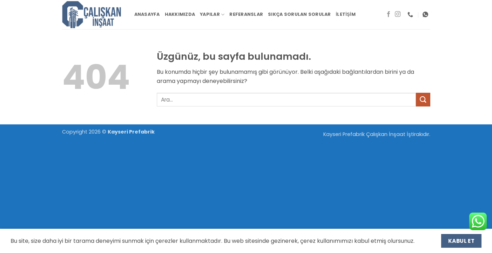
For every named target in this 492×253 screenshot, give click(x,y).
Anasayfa (147, 14)
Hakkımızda (180, 14)
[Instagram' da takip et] (397, 14)
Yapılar (212, 14)
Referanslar (246, 14)
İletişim (346, 14)
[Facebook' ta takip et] (388, 14)
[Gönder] (423, 99)
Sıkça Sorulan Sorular (299, 14)
